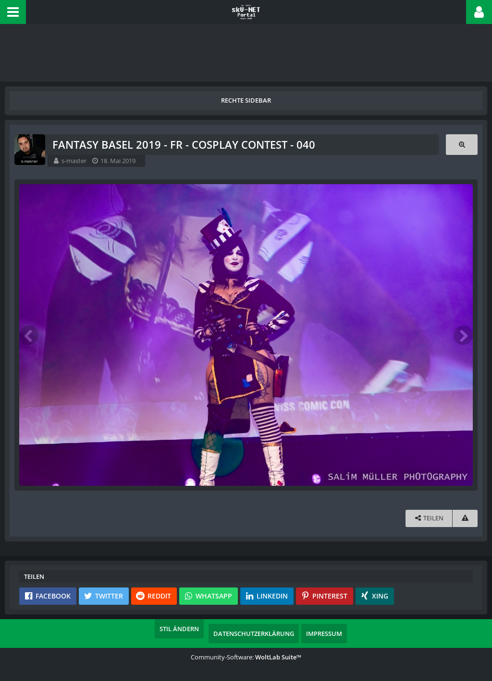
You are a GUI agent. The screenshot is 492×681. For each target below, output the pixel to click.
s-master (74, 160)
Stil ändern (179, 628)
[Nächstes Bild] (463, 335)
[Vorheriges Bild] (28, 335)
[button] (13, 12)
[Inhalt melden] (465, 518)
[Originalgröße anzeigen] (462, 144)
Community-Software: (246, 657)
